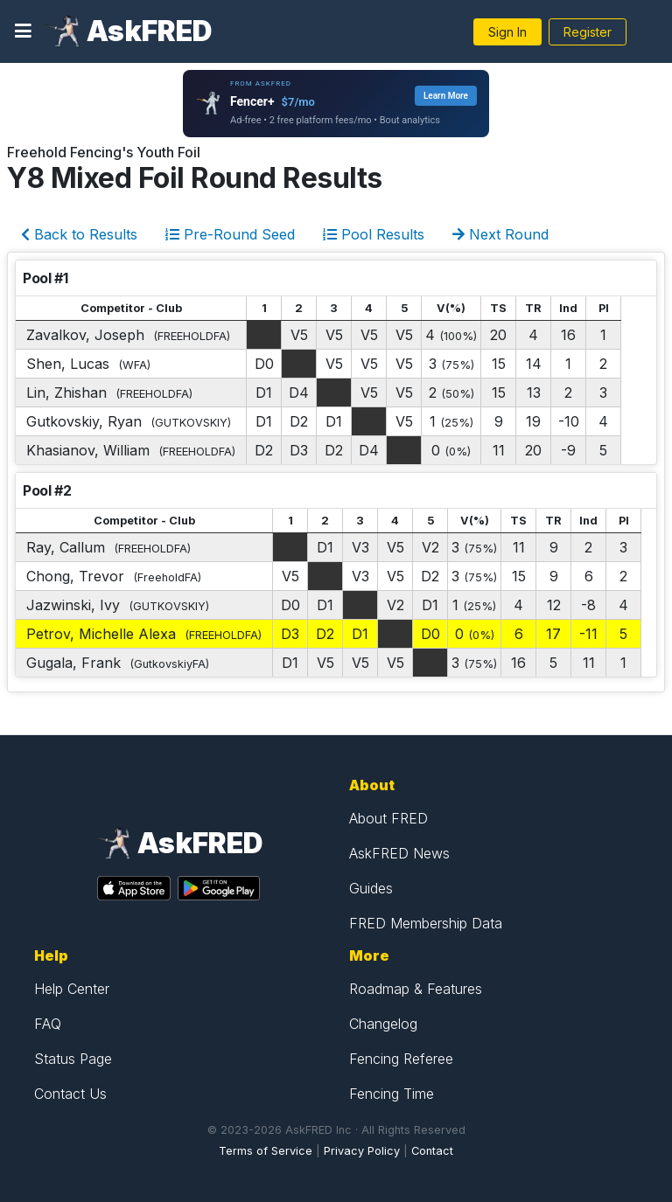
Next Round (500, 234)
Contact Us (70, 1093)
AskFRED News (399, 853)
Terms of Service (265, 1150)
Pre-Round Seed (230, 234)
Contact (432, 1150)
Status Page (73, 1058)
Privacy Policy (362, 1150)
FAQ (47, 1023)
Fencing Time (391, 1093)
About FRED (388, 818)
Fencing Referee (401, 1058)
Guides (371, 888)
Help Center (71, 988)
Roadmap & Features (415, 988)
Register (588, 31)
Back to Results (79, 234)
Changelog (383, 1023)
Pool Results (373, 234)
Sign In (507, 31)
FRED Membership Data (425, 923)
